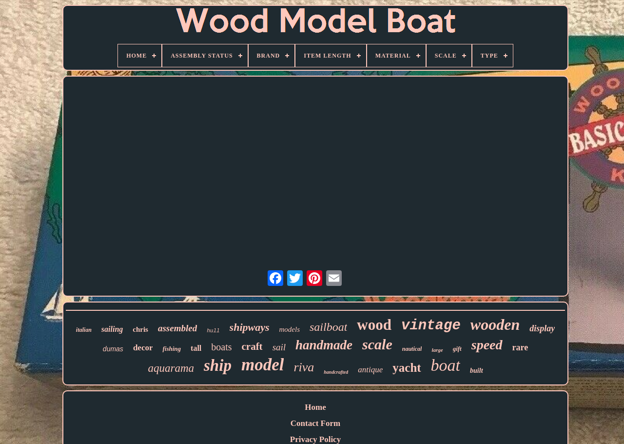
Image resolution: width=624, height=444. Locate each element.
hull (213, 331)
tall (196, 348)
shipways (250, 327)
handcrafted (336, 372)
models (289, 329)
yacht (406, 367)
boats (221, 347)
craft (251, 346)
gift (457, 348)
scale (377, 344)
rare (520, 347)
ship (218, 365)
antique (370, 369)
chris (140, 329)
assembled (177, 328)
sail (279, 347)
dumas (113, 349)
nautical (412, 348)
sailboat (328, 327)
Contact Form (315, 423)
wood (374, 324)
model (262, 364)
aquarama (171, 368)
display (542, 328)
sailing (112, 329)
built (476, 370)
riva (303, 367)
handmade (323, 345)
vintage (431, 326)
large (437, 350)
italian (84, 329)
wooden (495, 324)
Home (315, 407)
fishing (171, 348)
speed (487, 344)
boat (445, 365)
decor (143, 347)
